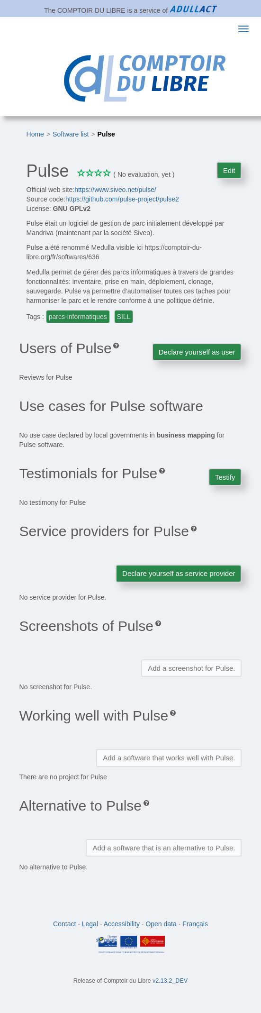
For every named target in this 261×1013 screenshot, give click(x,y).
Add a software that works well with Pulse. (169, 758)
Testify (225, 477)
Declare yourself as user (197, 352)
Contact (64, 924)
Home (35, 134)
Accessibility (122, 924)
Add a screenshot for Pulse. (191, 668)
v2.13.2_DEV (170, 980)
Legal (90, 924)
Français (195, 924)
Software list (71, 134)
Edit (229, 170)
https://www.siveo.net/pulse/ (115, 189)
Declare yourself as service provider (178, 573)
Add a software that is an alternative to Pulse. (163, 848)
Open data (160, 924)
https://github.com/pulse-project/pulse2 (122, 199)
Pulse (106, 134)
